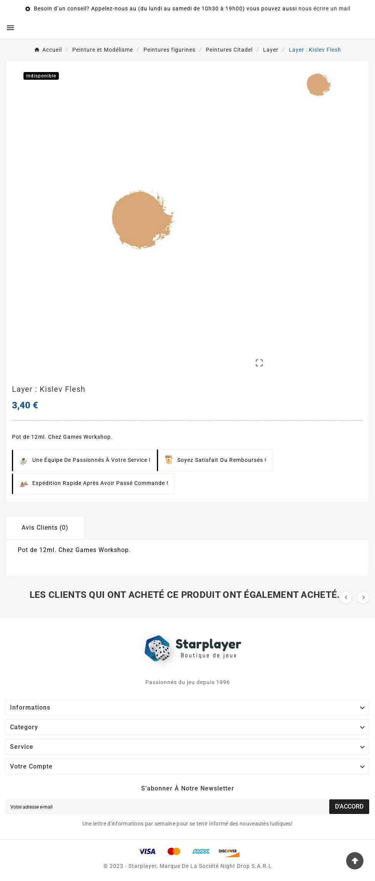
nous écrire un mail (324, 8)
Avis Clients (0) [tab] (45, 527)
